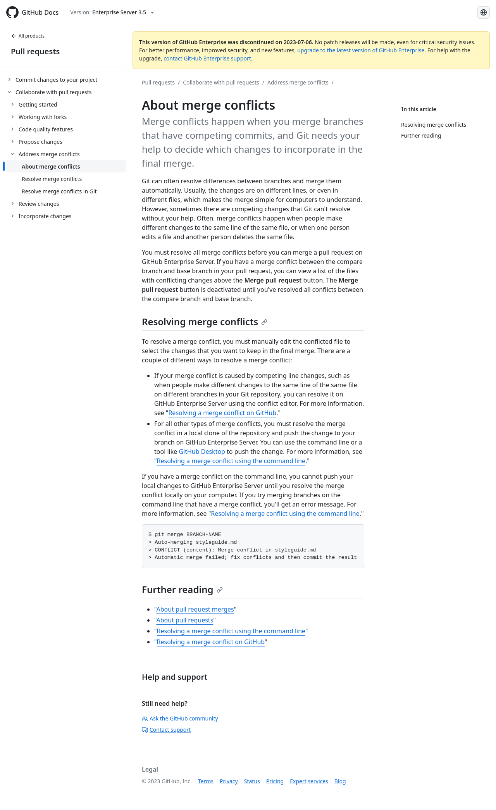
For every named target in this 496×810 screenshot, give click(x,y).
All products (28, 36)
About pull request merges (195, 609)
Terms (206, 781)
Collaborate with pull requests (221, 82)
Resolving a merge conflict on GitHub (222, 412)
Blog (340, 781)
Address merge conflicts (298, 82)
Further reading (182, 589)
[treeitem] (66, 79)
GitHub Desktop (202, 451)
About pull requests (184, 620)
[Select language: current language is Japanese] (483, 12)
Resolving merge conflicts (204, 321)
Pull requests (35, 51)
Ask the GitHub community (180, 718)
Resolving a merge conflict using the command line (231, 461)
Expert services (309, 781)
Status (252, 781)
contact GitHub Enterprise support (207, 58)
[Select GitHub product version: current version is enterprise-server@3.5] (112, 12)
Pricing (275, 781)
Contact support (166, 729)
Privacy (229, 781)
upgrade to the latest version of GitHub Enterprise (360, 50)
